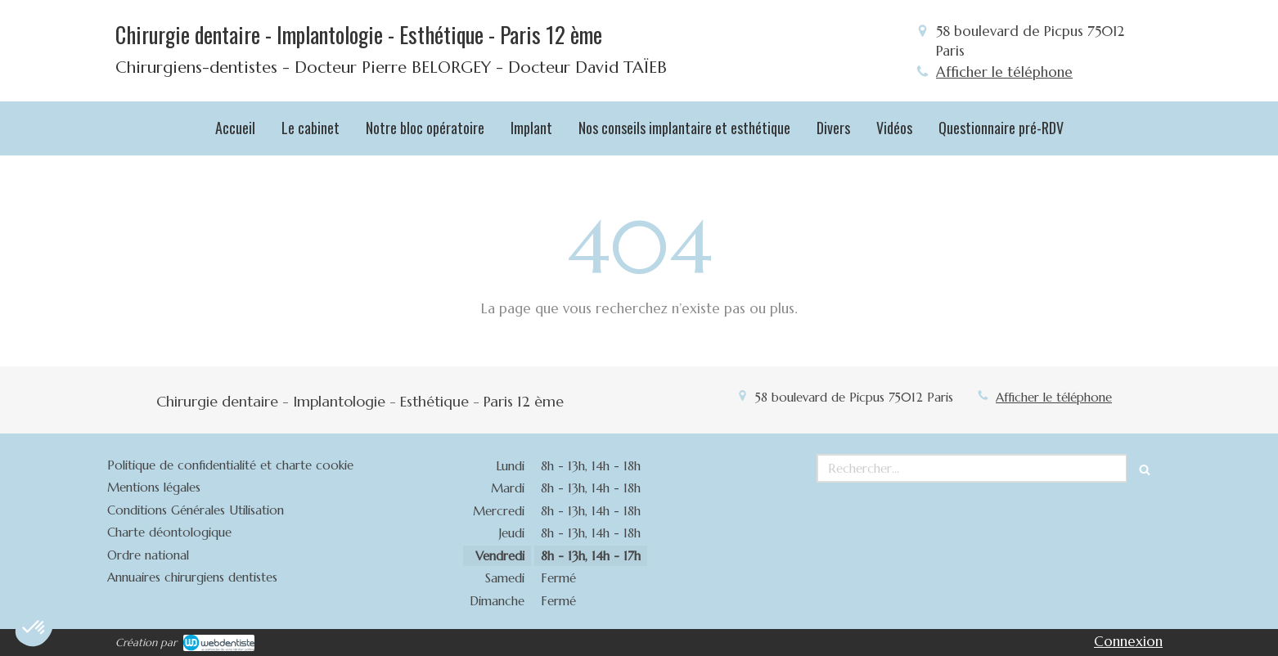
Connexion (1128, 641)
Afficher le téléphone (1004, 72)
